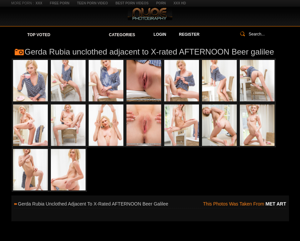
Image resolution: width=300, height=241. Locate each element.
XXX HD (180, 3)
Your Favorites (79, 34)
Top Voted (39, 34)
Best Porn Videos (131, 3)
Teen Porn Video (92, 3)
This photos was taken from (244, 204)
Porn (161, 3)
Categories (122, 34)
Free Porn (59, 3)
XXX (38, 3)
